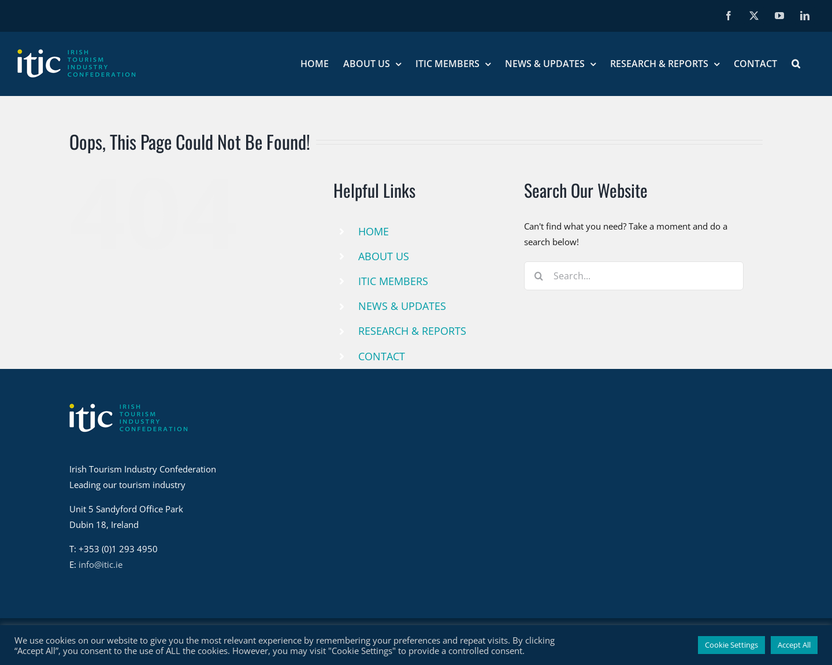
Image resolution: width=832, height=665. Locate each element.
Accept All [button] (794, 645)
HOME (373, 231)
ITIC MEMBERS (393, 281)
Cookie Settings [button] (731, 645)
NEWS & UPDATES (402, 306)
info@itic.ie (100, 564)
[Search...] (634, 275)
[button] (796, 63)
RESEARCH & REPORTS (412, 331)
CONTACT (381, 356)
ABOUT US (383, 256)
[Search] (538, 275)
